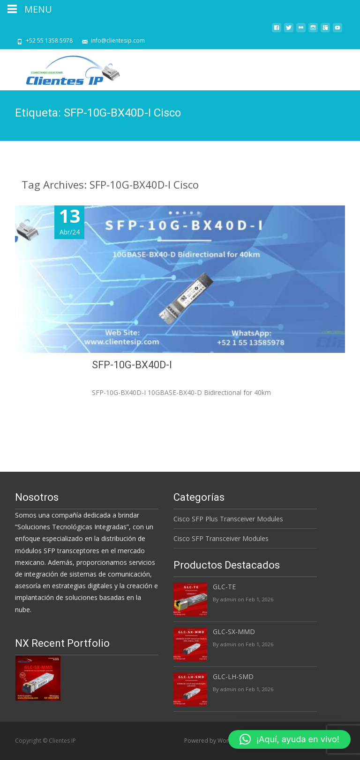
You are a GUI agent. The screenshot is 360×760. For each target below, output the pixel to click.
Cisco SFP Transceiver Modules (221, 538)
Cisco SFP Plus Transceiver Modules (228, 518)
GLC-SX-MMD (234, 631)
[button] (289, 739)
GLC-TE (224, 586)
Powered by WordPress (216, 741)
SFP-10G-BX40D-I (227, 365)
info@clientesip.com (118, 40)
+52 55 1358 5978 (49, 40)
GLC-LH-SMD (233, 676)
